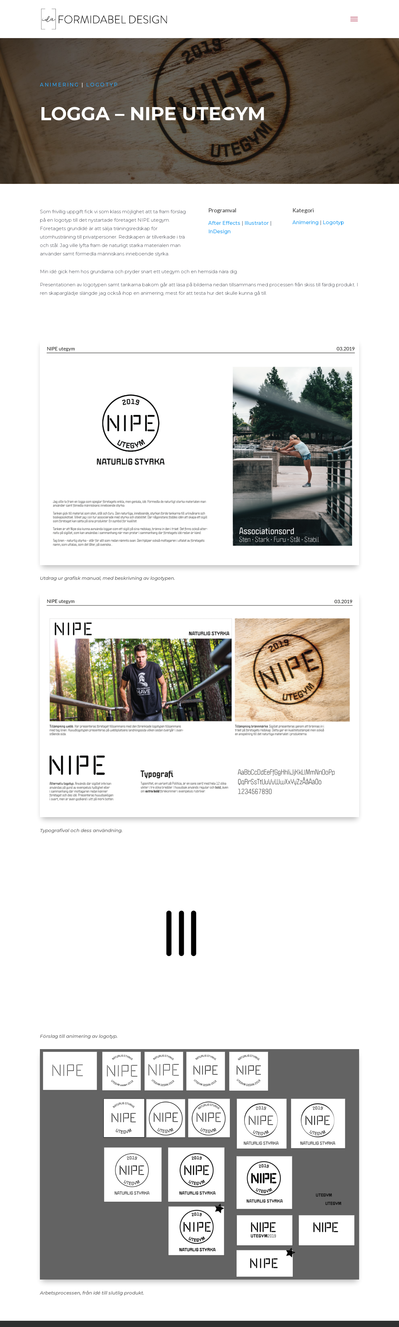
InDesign (219, 231)
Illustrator (256, 223)
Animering (60, 85)
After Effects (224, 223)
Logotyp (102, 85)
